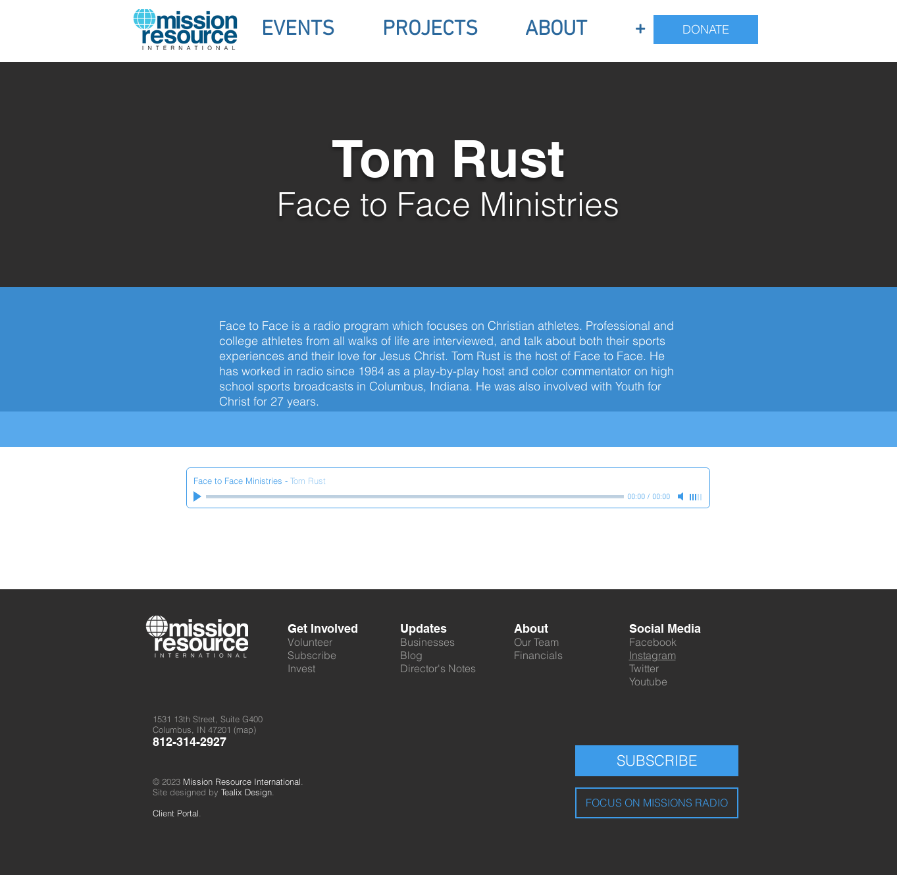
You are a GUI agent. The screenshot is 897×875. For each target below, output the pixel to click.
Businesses (427, 642)
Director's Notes (438, 668)
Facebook (653, 642)
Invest (301, 668)
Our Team (536, 642)
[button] (298, 29)
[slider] (696, 497)
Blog (411, 655)
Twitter (644, 668)
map (244, 729)
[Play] (198, 496)
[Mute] (681, 496)
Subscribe (312, 655)
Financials (538, 655)
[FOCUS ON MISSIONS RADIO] (656, 802)
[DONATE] (706, 29)
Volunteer (310, 642)
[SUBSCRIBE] (656, 760)
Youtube (648, 681)
